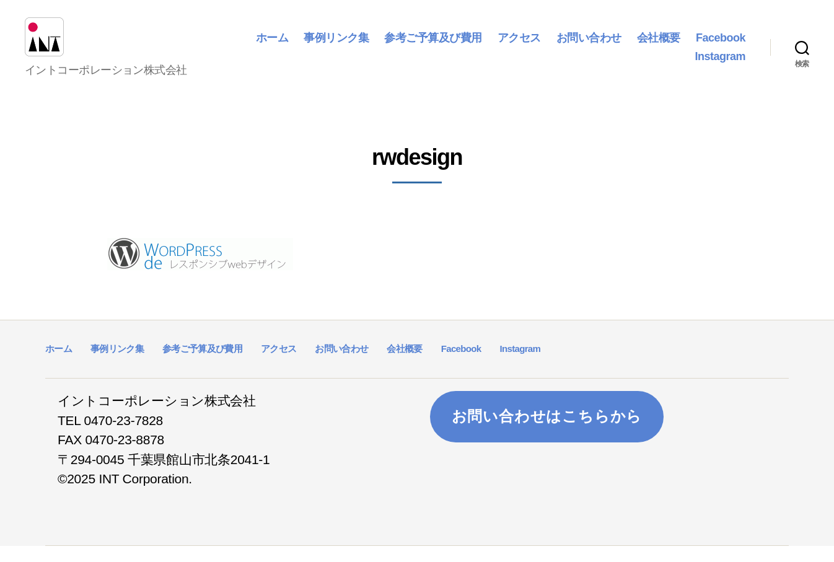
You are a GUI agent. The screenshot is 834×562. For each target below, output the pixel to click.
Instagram (720, 64)
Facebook (654, 64)
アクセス (584, 46)
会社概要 (723, 46)
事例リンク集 (401, 46)
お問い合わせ (654, 46)
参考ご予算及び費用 (498, 46)
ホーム (337, 46)
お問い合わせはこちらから (547, 432)
